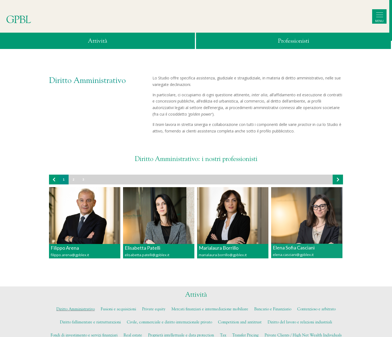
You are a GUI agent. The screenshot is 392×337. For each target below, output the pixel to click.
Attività (97, 41)
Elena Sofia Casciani (294, 245)
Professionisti (293, 41)
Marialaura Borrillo (218, 248)
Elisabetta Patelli (142, 248)
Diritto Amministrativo (75, 309)
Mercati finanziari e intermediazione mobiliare (209, 309)
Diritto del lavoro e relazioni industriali (300, 322)
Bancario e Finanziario (272, 309)
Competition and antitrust (240, 322)
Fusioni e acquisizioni (118, 309)
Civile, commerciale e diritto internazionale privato (169, 322)
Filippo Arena (65, 248)
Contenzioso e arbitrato (316, 309)
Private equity (154, 309)
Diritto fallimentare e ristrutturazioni (90, 322)
